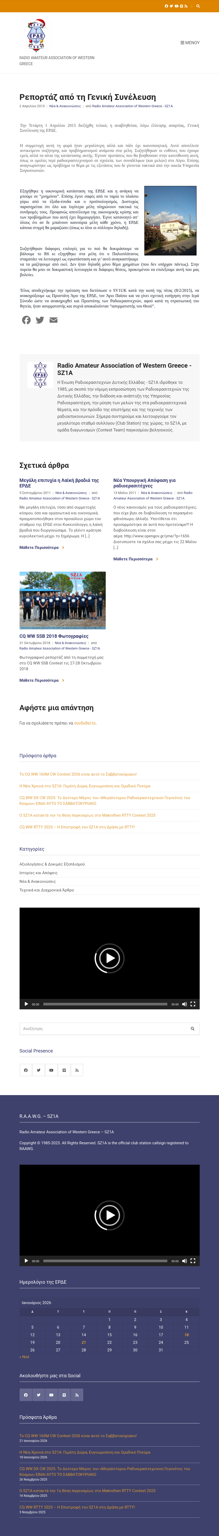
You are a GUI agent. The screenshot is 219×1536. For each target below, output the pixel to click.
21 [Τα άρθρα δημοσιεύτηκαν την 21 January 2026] (84, 1342)
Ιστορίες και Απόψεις (39, 873)
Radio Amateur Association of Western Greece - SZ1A (132, 106)
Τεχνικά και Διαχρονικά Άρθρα (47, 890)
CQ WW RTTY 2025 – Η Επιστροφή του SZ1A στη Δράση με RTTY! (77, 827)
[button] (109, 958)
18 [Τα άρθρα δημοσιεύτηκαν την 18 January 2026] (186, 1335)
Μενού (190, 42)
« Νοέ (24, 1357)
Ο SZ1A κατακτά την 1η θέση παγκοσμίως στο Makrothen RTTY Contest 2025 (88, 815)
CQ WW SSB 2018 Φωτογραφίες (54, 636)
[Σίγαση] (184, 1004)
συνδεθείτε (85, 723)
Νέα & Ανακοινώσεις (65, 106)
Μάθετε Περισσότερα (42, 547)
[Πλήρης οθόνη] (193, 1004)
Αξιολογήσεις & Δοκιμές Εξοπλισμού (52, 864)
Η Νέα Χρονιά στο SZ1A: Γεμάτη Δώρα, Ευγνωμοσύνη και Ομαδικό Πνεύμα (85, 786)
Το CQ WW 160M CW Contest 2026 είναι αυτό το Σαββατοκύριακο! (78, 774)
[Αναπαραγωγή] (26, 1004)
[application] (110, 958)
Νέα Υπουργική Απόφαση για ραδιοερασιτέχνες (145, 483)
